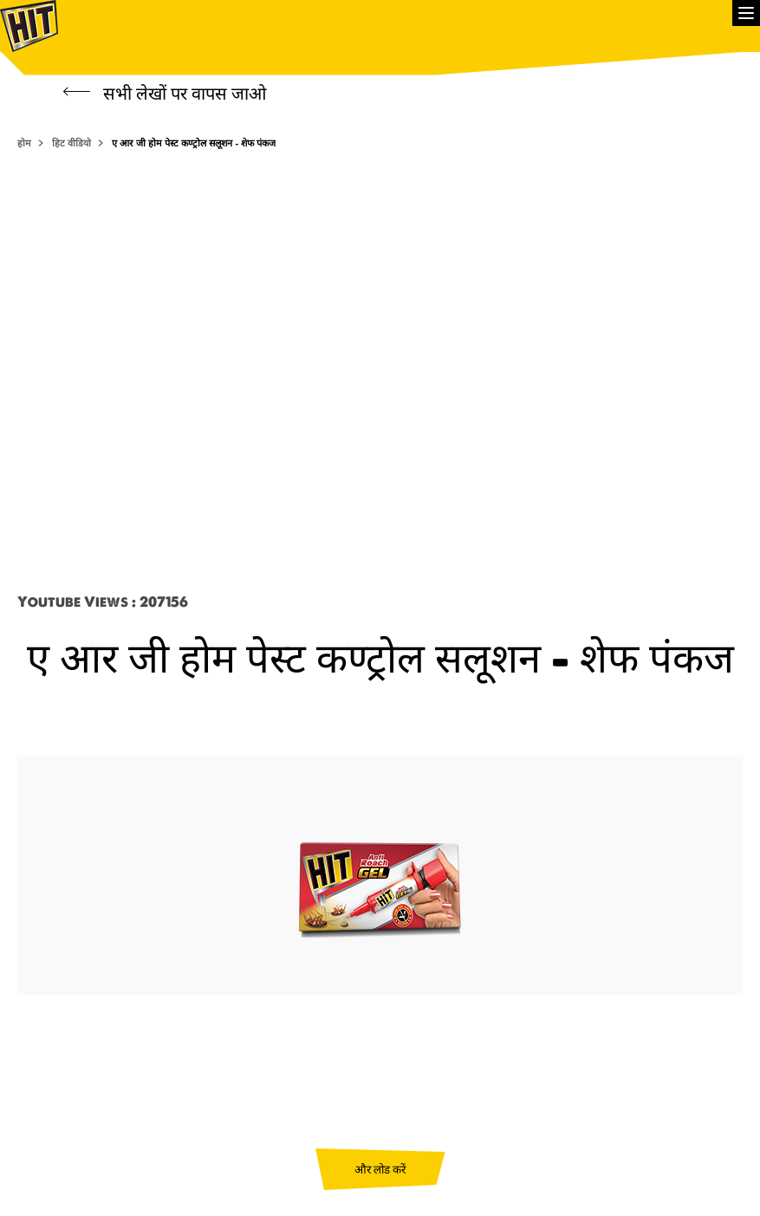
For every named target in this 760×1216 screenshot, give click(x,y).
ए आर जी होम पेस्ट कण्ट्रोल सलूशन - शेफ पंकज (194, 143)
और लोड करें (380, 1169)
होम (24, 143)
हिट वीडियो (71, 143)
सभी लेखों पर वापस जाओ (164, 93)
